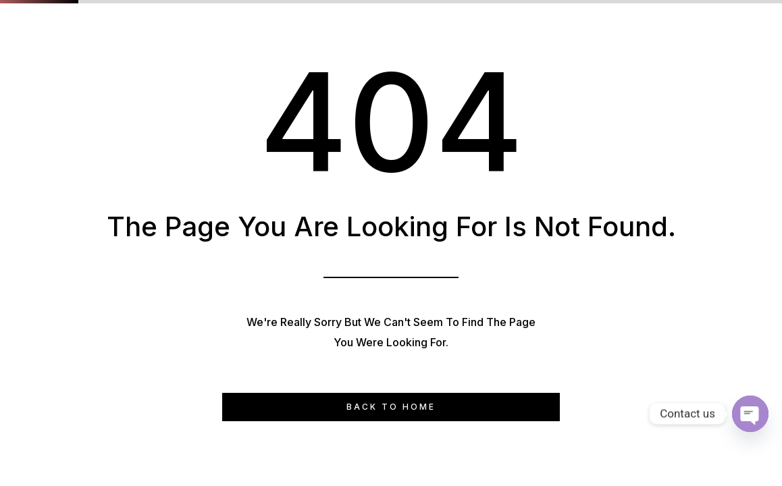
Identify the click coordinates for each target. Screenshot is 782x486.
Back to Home (391, 407)
